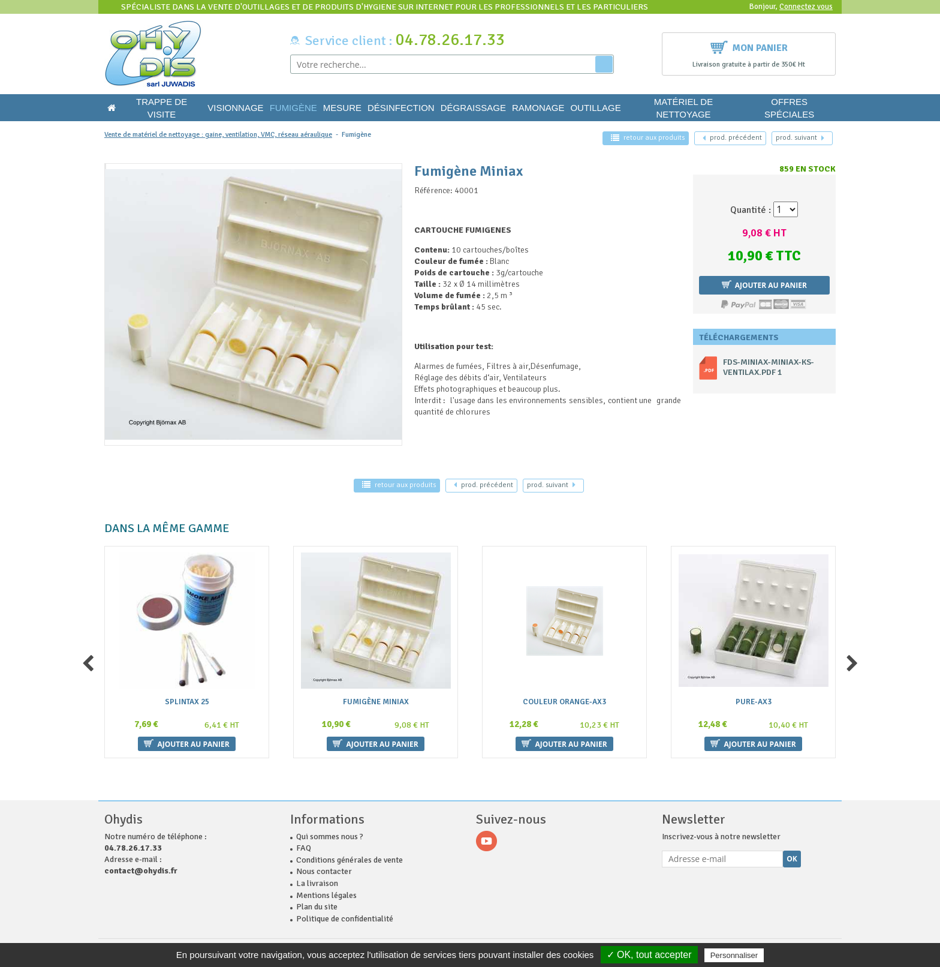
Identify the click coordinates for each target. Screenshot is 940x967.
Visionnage (235, 108)
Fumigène (293, 108)
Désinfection (401, 108)
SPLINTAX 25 (187, 702)
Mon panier (749, 46)
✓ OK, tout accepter (649, 955)
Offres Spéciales (789, 108)
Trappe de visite (161, 108)
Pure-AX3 (754, 702)
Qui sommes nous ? (329, 836)
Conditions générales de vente (349, 860)
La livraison (317, 883)
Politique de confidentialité (344, 919)
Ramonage (538, 108)
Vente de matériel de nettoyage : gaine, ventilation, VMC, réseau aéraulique (218, 134)
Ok (792, 859)
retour (648, 137)
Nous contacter (324, 871)
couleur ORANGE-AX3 (564, 702)
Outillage (595, 108)
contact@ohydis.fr (140, 871)
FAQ (303, 848)
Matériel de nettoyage (683, 108)
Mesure (342, 108)
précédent (732, 137)
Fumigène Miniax (376, 702)
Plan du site (317, 907)
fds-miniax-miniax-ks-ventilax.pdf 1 (768, 367)
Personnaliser (734, 955)
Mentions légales (326, 895)
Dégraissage (473, 108)
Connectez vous (806, 6)
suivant (800, 137)
